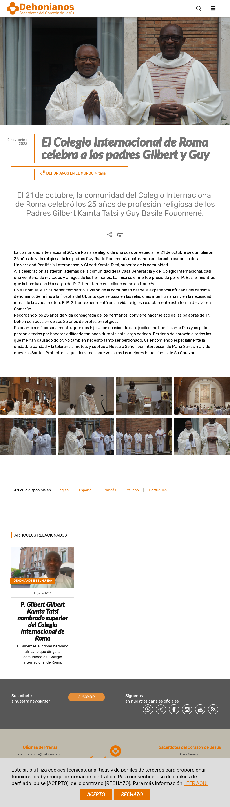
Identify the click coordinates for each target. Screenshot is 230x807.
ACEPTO (96, 794)
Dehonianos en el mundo (69, 173)
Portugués (158, 490)
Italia (101, 173)
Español (85, 490)
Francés (109, 490)
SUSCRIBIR (86, 697)
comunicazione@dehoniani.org (40, 754)
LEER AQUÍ (196, 783)
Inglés (63, 490)
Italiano (132, 490)
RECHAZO (132, 794)
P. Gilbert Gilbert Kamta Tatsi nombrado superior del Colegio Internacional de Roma (42, 621)
